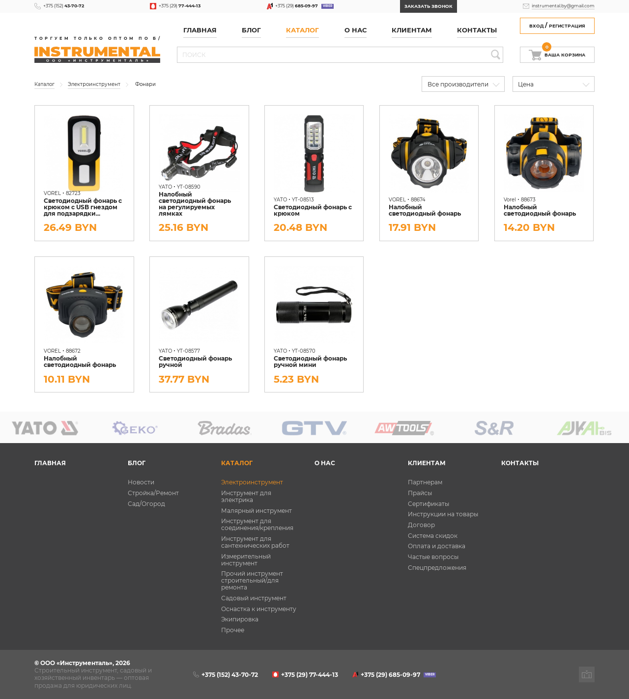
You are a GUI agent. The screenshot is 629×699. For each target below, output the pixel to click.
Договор (421, 525)
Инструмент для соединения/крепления (257, 524)
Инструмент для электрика (246, 496)
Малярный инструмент (256, 510)
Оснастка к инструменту (258, 609)
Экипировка (239, 619)
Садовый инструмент (253, 598)
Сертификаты (428, 504)
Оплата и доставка (436, 546)
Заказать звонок (428, 6)
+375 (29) (179, 5)
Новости (141, 482)
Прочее (232, 630)
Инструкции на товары (443, 514)
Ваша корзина (563, 52)
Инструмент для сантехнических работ (255, 542)
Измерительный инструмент (246, 560)
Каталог (302, 30)
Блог (251, 30)
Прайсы (420, 493)
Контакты (477, 30)
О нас (355, 30)
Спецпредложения (437, 567)
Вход (536, 25)
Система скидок (432, 535)
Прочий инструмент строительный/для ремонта (252, 580)
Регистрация (567, 25)
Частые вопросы (433, 557)
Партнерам (425, 482)
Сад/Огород (146, 504)
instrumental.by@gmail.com (563, 5)
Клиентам (412, 30)
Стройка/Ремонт (153, 493)
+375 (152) (63, 5)
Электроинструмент (252, 482)
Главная (200, 30)
